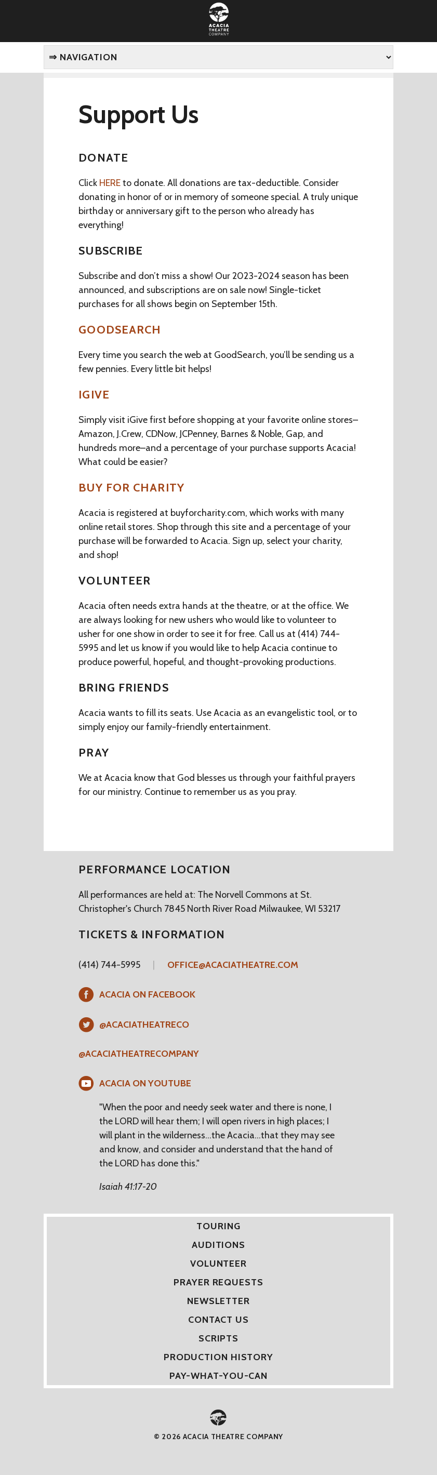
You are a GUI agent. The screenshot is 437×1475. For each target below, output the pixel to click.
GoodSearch (119, 330)
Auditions (218, 1245)
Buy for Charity (131, 488)
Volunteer (218, 1263)
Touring (218, 1226)
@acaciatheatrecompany (138, 1053)
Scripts (218, 1338)
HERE (110, 183)
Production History (218, 1357)
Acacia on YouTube (145, 1083)
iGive (94, 395)
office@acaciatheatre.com (232, 965)
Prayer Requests (218, 1282)
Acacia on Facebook (147, 994)
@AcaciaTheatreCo (144, 1024)
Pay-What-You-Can (218, 1375)
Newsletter (218, 1301)
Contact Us (218, 1319)
